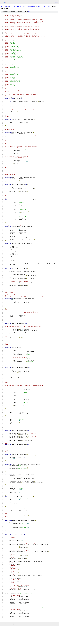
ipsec (23, 6)
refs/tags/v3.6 (31, 6)
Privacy (11, 624)
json (57, 623)
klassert (19, 6)
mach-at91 (47, 6)
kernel (11, 6)
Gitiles (8, 624)
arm (42, 6)
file (29, 11)
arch (38, 6)
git (15, 6)
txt (53, 623)
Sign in (56, 2)
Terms (15, 624)
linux (2, 6)
